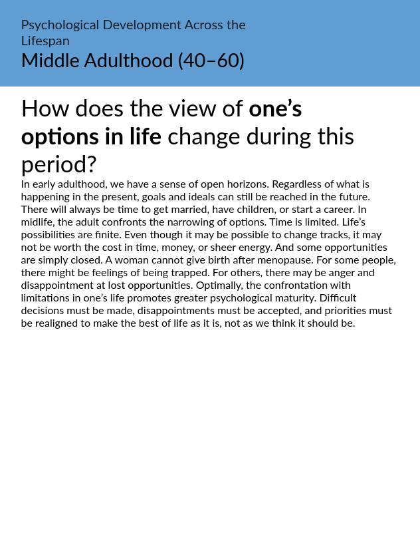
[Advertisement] (210, 454)
